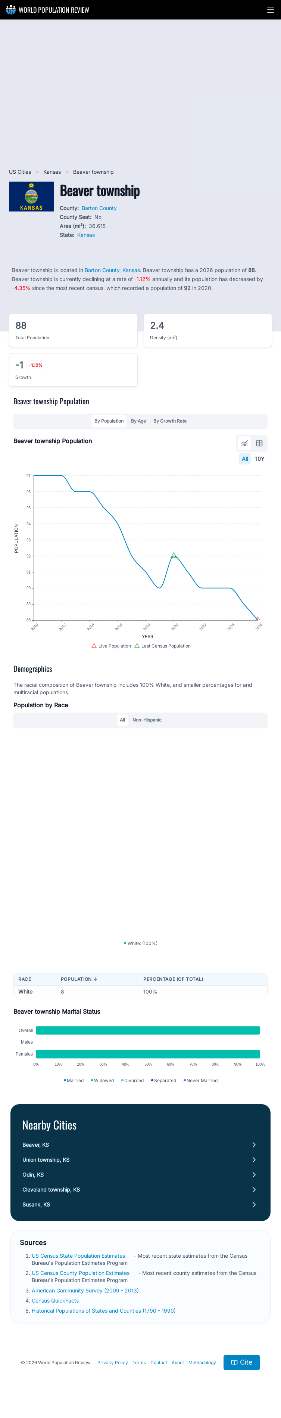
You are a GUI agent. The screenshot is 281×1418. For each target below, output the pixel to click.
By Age (138, 421)
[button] (270, 9)
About (178, 1362)
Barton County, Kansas (112, 270)
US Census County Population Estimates (81, 1273)
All (245, 458)
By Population (109, 421)
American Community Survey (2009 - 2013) (86, 1290)
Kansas (52, 172)
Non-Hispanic (147, 720)
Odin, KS (33, 1174)
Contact (158, 1362)
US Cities (20, 172)
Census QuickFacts (56, 1300)
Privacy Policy (112, 1362)
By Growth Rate (170, 421)
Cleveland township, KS (51, 1189)
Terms (139, 1362)
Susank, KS (36, 1204)
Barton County (99, 208)
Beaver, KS (35, 1144)
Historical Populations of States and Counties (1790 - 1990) (104, 1310)
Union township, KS (45, 1159)
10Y (260, 458)
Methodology (202, 1362)
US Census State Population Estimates (79, 1255)
